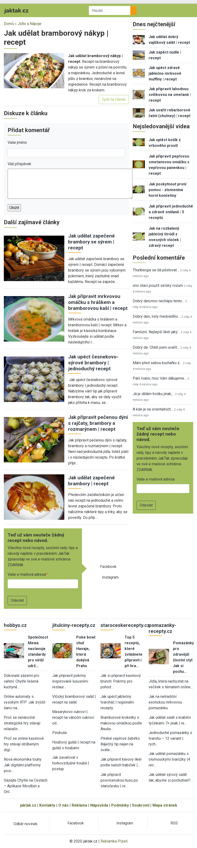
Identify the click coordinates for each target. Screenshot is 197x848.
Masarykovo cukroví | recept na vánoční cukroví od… (73, 717)
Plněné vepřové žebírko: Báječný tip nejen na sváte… (121, 744)
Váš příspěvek (19, 164)
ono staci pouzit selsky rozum (158, 285)
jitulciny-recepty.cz (73, 625)
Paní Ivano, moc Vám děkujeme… (160, 378)
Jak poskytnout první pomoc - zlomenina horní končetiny (167, 190)
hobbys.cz (15, 625)
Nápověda (99, 805)
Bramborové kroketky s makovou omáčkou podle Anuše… (121, 723)
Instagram (110, 577)
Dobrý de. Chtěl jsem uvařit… (156, 347)
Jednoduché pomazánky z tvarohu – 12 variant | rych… (170, 738)
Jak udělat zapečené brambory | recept (91, 480)
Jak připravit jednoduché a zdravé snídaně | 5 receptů (171, 212)
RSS (174, 823)
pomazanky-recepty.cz (162, 628)
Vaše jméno (17, 142)
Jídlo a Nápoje (29, 23)
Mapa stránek (164, 805)
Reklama (79, 805)
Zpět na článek (114, 99)
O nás (63, 805)
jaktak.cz (28, 805)
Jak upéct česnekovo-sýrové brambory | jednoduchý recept (93, 363)
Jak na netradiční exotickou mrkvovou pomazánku (165, 702)
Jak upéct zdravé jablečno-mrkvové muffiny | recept (165, 73)
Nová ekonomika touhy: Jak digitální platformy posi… (23, 765)
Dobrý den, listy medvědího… (156, 316)
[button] (34, 70)
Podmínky (120, 805)
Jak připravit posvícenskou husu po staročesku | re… (119, 780)
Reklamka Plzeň (114, 841)
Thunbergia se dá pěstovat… (156, 270)
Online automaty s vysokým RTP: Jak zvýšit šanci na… (24, 702)
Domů (9, 23)
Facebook (108, 566)
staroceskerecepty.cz (125, 625)
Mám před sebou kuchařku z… (157, 363)
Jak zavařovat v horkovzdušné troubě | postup (70, 763)
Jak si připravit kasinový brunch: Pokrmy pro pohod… (121, 681)
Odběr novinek (25, 824)
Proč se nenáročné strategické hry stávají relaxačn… (22, 723)
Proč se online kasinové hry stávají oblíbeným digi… (24, 744)
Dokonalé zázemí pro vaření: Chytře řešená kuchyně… (21, 681)
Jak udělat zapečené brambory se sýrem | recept (91, 242)
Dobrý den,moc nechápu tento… (158, 301)
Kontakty (47, 805)
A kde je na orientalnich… (153, 409)
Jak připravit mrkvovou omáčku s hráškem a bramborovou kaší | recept (98, 302)
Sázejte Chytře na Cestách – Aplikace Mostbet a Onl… (25, 786)
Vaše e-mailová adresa (27, 574)
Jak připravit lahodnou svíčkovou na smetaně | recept (170, 95)
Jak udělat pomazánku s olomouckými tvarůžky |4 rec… (169, 759)
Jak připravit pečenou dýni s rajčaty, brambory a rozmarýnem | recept (98, 423)
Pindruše (59, 732)
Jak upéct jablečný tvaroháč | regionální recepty (117, 702)
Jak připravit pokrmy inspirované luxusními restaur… (70, 681)
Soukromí (140, 805)
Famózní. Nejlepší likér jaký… (156, 332)
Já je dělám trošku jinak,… (153, 394)
